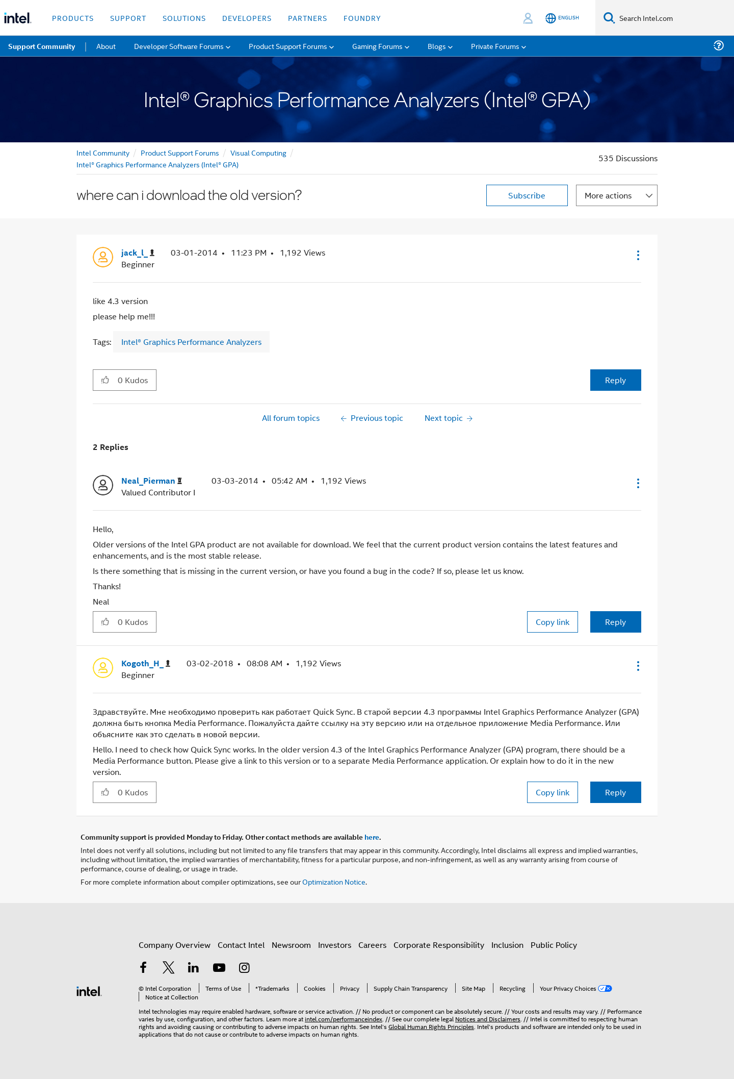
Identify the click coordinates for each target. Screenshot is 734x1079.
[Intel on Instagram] (244, 968)
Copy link (552, 622)
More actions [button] (608, 195)
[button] (637, 255)
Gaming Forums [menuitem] (377, 45)
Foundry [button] (362, 17)
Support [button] (128, 17)
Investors (334, 944)
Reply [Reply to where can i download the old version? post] (615, 380)
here (371, 836)
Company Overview (175, 944)
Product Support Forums (180, 152)
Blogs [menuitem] (437, 45)
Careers (372, 944)
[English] (562, 18)
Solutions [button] (184, 17)
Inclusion (507, 944)
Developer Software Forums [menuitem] (179, 45)
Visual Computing (258, 152)
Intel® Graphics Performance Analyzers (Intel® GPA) (157, 164)
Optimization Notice (333, 881)
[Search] (609, 17)
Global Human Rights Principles (431, 1026)
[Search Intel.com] (674, 18)
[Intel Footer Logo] (89, 990)
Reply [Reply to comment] (615, 622)
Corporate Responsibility (439, 944)
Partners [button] (307, 17)
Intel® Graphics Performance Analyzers (191, 341)
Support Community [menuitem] (41, 46)
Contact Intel (241, 944)
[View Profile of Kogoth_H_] (145, 663)
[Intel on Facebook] (143, 968)
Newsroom (291, 944)
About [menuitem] (106, 45)
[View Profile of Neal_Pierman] (151, 481)
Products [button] (73, 17)
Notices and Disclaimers (487, 1018)
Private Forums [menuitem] (495, 45)
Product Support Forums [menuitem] (288, 45)
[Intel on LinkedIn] (193, 968)
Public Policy (554, 944)
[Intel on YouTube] (219, 968)
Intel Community (102, 152)
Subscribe (526, 195)
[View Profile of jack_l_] (137, 253)
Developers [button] (247, 17)
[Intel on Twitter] (168, 968)
